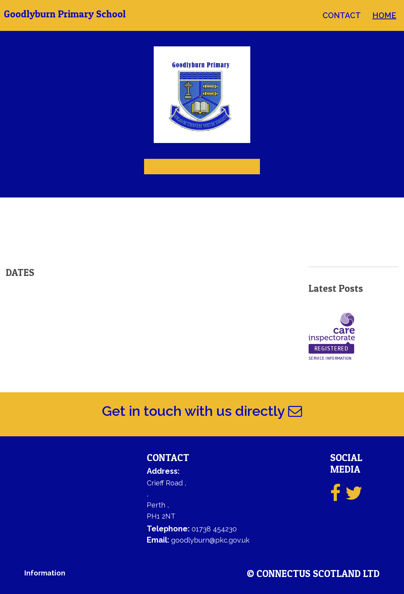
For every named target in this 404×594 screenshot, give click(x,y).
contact (342, 15)
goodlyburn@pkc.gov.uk (210, 540)
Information (44, 573)
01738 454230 (214, 529)
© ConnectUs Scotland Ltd (313, 574)
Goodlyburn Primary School (65, 14)
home (384, 15)
